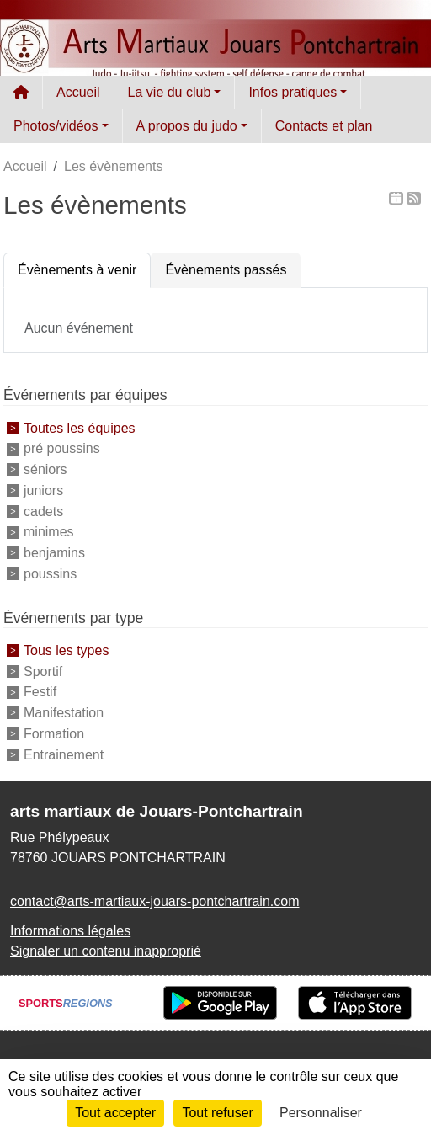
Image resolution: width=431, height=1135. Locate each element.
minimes (49, 532)
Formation (54, 734)
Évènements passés (225, 270)
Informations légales (70, 931)
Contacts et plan (324, 126)
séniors (45, 469)
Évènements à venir (77, 270)
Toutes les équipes (80, 427)
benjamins (54, 553)
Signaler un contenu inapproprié (105, 951)
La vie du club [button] (169, 92)
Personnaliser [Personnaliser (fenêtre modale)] (320, 1113)
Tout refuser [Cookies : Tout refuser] (217, 1113)
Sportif (43, 670)
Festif (40, 692)
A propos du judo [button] (186, 126)
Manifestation (64, 713)
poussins (50, 574)
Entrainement (64, 754)
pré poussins (62, 448)
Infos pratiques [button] (292, 92)
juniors (43, 490)
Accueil (78, 92)
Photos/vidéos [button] (55, 126)
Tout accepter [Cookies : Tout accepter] (115, 1113)
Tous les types (66, 650)
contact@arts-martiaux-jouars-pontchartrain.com (154, 901)
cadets (43, 511)
